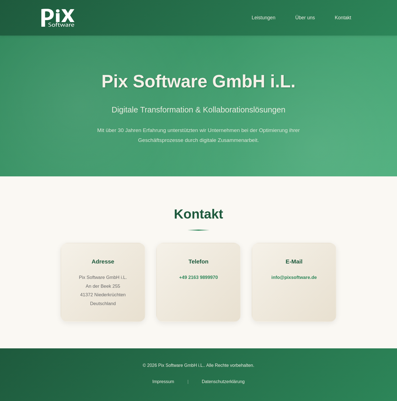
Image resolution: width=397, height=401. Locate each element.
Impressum (163, 381)
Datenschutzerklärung (223, 381)
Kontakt (343, 17)
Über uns (305, 17)
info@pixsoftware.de (294, 277)
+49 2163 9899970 (198, 277)
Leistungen (263, 17)
